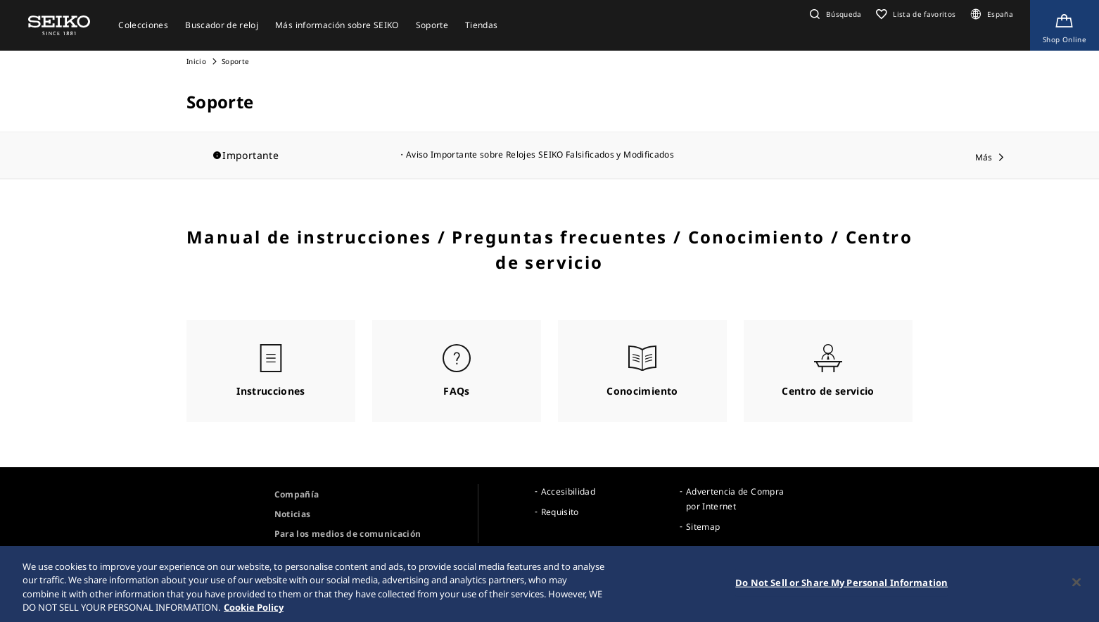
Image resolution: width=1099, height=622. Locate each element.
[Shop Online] (1064, 25)
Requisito (560, 512)
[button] (834, 14)
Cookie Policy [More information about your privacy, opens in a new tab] (254, 610)
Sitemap (703, 527)
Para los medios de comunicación (347, 534)
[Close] (1076, 585)
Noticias (292, 514)
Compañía (296, 494)
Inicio (196, 61)
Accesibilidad (568, 491)
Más (984, 157)
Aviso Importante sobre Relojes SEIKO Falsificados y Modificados (540, 154)
